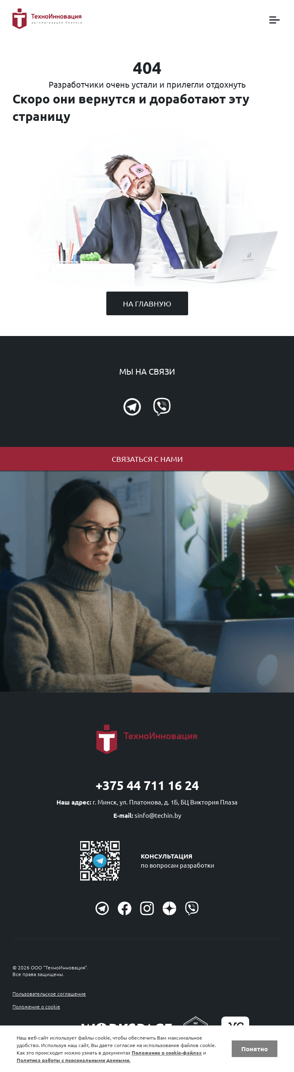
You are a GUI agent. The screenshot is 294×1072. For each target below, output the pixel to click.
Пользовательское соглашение (49, 993)
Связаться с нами (147, 458)
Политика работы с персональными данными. (73, 1060)
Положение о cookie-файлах (167, 1052)
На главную (147, 303)
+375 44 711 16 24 (147, 785)
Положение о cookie (36, 1006)
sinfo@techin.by (158, 815)
